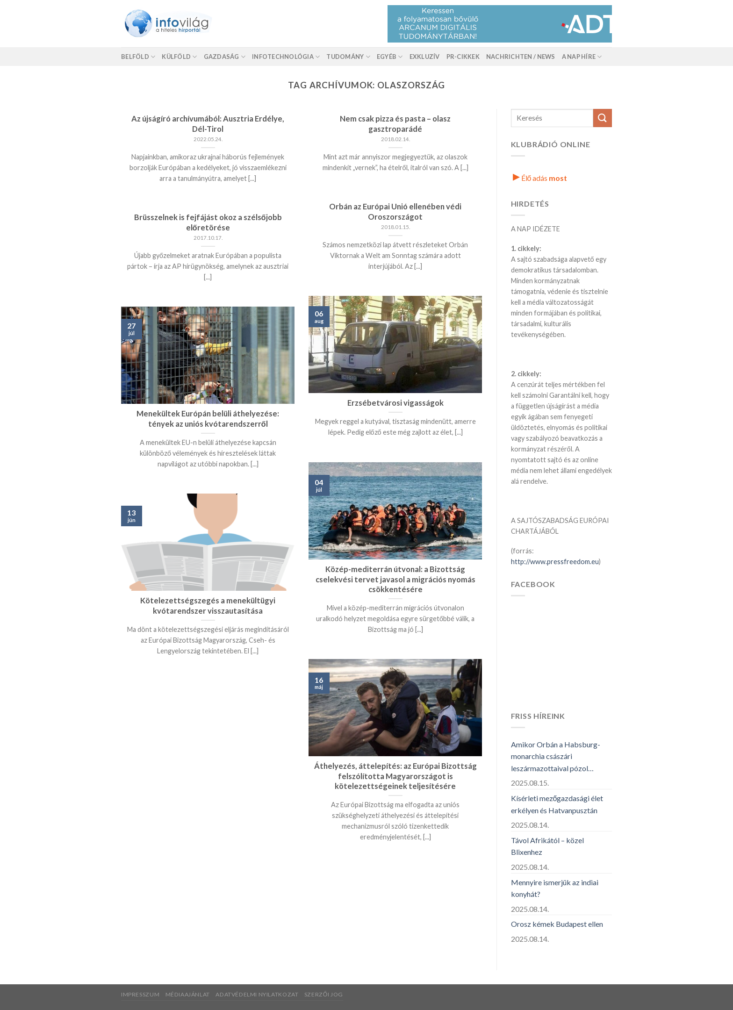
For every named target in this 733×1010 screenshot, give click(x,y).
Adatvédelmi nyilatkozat (257, 994)
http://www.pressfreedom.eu (555, 562)
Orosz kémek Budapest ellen (557, 923)
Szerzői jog (323, 994)
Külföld (179, 56)
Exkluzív (425, 56)
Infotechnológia (286, 56)
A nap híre (582, 56)
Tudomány (348, 56)
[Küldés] (602, 118)
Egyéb (390, 56)
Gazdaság (225, 56)
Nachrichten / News (520, 56)
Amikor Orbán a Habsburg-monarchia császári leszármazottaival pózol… (555, 756)
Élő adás (540, 177)
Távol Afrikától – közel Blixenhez (547, 846)
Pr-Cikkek (463, 56)
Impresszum (140, 994)
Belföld (138, 56)
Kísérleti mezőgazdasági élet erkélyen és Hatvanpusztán (557, 804)
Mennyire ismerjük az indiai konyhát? (554, 888)
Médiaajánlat (187, 994)
